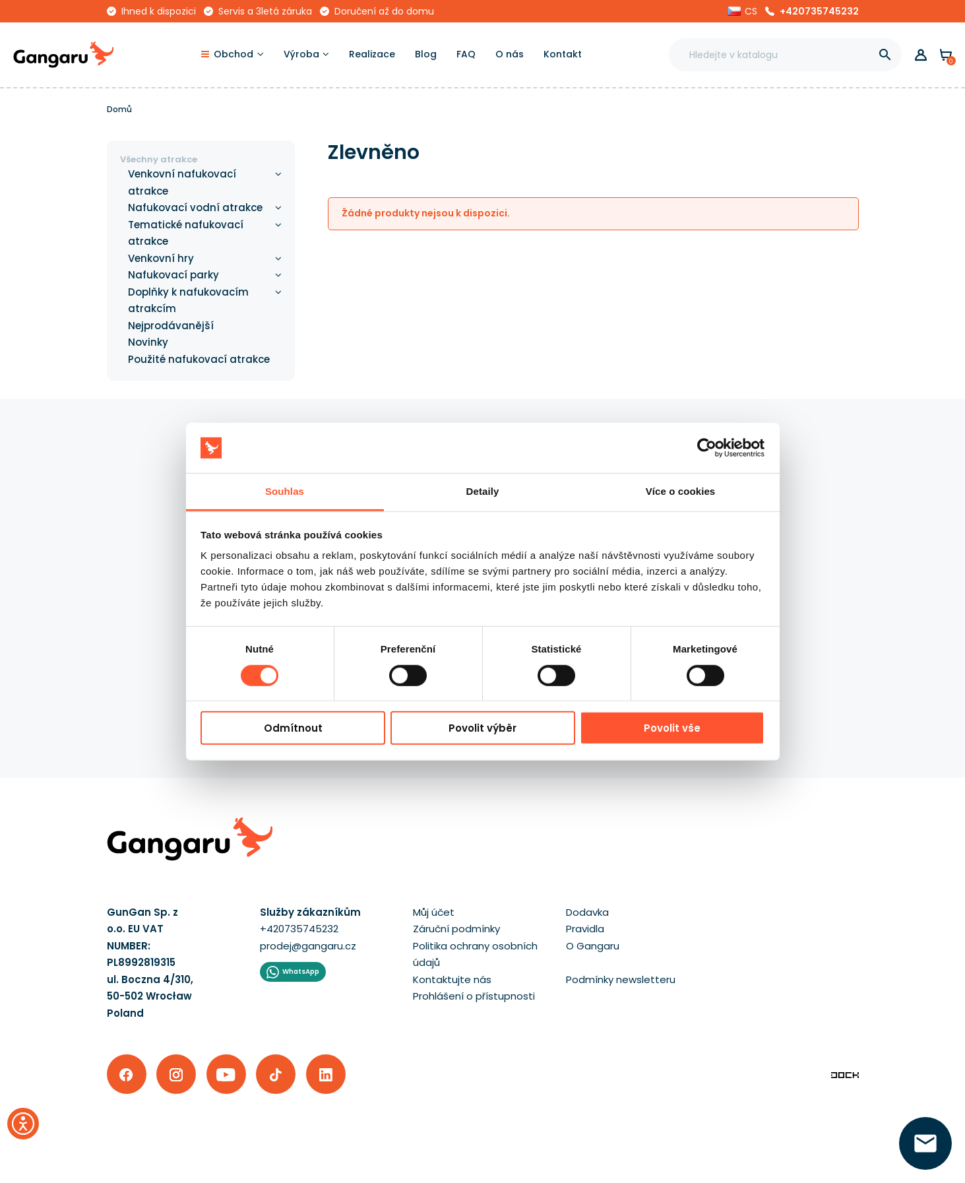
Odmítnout (293, 728)
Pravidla (585, 929)
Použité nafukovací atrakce (199, 359)
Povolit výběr (482, 728)
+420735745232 (819, 11)
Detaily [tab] (482, 491)
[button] (742, 11)
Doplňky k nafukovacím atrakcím (188, 300)
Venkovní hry (161, 258)
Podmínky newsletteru (620, 979)
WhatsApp (300, 971)
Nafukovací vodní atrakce (195, 207)
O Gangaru (592, 946)
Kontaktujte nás (452, 979)
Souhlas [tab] (284, 491)
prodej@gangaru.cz (308, 946)
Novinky (148, 342)
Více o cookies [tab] (681, 491)
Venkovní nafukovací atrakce (182, 182)
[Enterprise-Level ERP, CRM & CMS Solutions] (845, 1074)
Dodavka (587, 912)
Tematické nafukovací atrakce (185, 233)
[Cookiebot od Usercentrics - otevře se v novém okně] (706, 448)
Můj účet (433, 912)
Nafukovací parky (173, 275)
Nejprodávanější (171, 326)
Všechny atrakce (158, 159)
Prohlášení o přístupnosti (474, 996)
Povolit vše (672, 728)
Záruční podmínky (456, 929)
